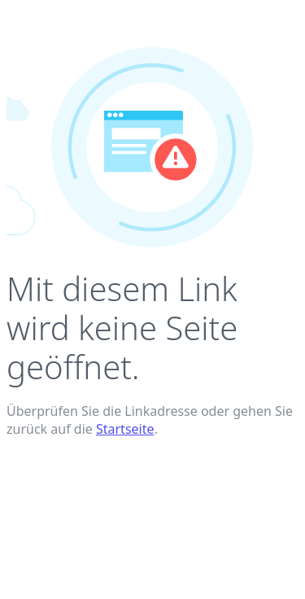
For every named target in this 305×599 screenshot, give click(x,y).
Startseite (125, 429)
